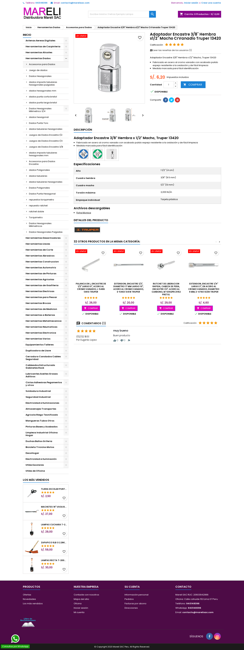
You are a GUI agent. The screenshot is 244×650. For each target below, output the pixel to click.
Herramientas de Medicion (41, 309)
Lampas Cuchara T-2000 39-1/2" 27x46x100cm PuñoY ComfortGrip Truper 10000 (54, 525)
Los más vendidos (36, 480)
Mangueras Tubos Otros (40, 420)
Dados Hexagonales (40, 76)
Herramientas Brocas (38, 303)
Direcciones (131, 608)
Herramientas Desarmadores (43, 238)
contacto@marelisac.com (75, 2)
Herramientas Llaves (38, 243)
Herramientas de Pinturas (41, 273)
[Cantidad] (169, 84)
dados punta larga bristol (43, 102)
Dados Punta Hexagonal (42, 193)
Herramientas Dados (38, 58)
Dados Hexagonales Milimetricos (40, 225)
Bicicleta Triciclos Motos (40, 447)
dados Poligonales (39, 170)
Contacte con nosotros (86, 594)
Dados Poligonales (39, 187)
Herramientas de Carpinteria (43, 46)
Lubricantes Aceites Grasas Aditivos (42, 375)
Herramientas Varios (38, 338)
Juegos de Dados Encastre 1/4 (46, 140)
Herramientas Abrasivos (40, 255)
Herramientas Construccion (42, 261)
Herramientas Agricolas (40, 279)
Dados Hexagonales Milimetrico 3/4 (40, 110)
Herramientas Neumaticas (41, 326)
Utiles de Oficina (35, 470)
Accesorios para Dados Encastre (42, 163)
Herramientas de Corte (39, 249)
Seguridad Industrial (38, 397)
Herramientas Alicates (39, 52)
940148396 (41, 2)
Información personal (136, 594)
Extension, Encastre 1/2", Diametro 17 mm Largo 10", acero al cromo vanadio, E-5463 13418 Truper (128, 287)
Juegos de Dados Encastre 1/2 (45, 135)
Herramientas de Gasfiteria (42, 285)
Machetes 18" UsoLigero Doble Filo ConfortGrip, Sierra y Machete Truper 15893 (54, 507)
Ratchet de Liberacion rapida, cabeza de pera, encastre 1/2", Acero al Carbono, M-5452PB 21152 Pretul (166, 289)
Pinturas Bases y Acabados (41, 426)
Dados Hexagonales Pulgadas (46, 232)
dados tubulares (38, 176)
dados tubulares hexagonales (45, 129)
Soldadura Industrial (38, 391)
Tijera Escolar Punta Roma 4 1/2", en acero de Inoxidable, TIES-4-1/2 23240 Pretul (54, 489)
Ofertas (27, 594)
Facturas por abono (135, 603)
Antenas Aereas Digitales (40, 40)
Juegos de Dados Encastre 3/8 (46, 146)
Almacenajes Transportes (41, 408)
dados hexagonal (39, 117)
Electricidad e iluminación (41, 459)
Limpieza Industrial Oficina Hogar (42, 434)
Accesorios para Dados (42, 64)
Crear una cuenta (211, 2)
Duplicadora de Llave (38, 350)
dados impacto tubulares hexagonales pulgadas (43, 83)
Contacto (183, 587)
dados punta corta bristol (43, 96)
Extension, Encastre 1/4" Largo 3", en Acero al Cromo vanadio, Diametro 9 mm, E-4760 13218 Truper (203, 287)
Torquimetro (36, 217)
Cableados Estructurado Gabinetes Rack (40, 366)
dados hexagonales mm (42, 90)
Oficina (78, 603)
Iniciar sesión (191, 2)
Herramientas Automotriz (41, 267)
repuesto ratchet (38, 205)
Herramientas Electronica (41, 332)
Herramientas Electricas (40, 291)
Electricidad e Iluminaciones (42, 403)
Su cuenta (132, 587)
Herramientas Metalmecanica (44, 321)
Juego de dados (38, 70)
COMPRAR (192, 85)
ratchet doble (36, 211)
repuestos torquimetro (41, 199)
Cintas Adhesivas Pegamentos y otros (44, 384)
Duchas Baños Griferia (39, 441)
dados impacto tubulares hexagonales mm (43, 154)
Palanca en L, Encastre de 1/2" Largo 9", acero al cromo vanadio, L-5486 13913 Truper (91, 287)
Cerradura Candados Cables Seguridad (43, 358)
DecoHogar (32, 453)
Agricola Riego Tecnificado (42, 414)
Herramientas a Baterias (40, 315)
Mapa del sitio (81, 599)
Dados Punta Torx (38, 123)
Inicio (27, 35)
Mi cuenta (79, 612)
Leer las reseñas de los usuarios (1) (171, 50)
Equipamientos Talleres (40, 344)
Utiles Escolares (35, 465)
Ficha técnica (83, 212)
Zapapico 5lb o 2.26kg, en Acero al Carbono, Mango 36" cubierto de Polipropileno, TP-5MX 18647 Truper (54, 543)
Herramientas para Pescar (41, 297)
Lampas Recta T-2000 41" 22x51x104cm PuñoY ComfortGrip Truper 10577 (54, 560)
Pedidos (129, 599)
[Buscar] (122, 14)
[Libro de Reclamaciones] (28, 622)
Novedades (29, 599)
